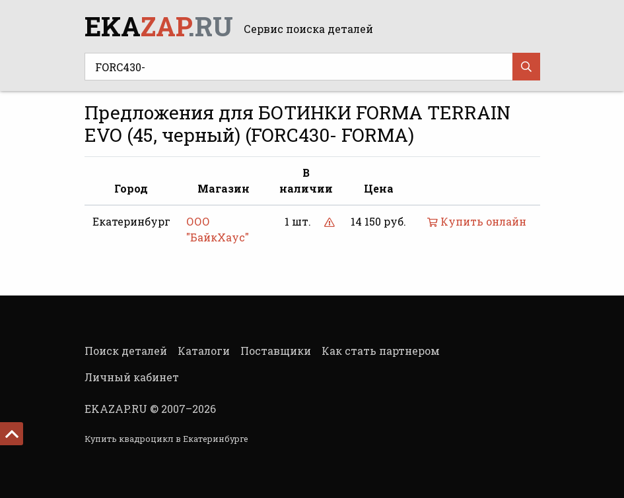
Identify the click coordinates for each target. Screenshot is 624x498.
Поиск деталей (126, 351)
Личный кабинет (132, 377)
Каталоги (204, 351)
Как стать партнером (381, 351)
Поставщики (275, 351)
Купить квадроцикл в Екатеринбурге (166, 438)
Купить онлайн (476, 221)
